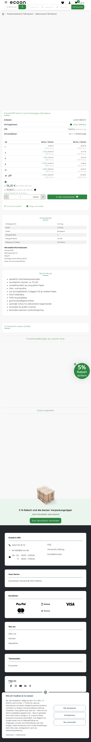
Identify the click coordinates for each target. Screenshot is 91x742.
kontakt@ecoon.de (20, 550)
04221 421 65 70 (18, 545)
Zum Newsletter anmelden (45, 520)
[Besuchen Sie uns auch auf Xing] (30, 686)
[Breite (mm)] (50, 7)
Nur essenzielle (70, 722)
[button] (69, 2)
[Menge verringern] (6, 197)
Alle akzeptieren (69, 708)
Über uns (12, 634)
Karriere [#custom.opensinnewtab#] (12, 638)
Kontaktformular (54, 554)
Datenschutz (21, 735)
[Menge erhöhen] (43, 197)
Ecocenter (13, 665)
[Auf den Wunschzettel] (13, 206)
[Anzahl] (20, 197)
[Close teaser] (75, 364)
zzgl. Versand (9, 193)
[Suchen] (11, 7)
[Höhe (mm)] (64, 7)
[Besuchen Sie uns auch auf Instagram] (15, 686)
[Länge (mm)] (35, 7)
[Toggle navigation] (6, 2)
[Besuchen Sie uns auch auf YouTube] (20, 686)
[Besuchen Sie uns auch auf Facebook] (11, 686)
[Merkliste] (62, 2)
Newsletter (13, 643)
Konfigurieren (69, 715)
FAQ (49, 544)
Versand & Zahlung (55, 549)
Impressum (10, 735)
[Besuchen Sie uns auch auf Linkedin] (25, 686)
